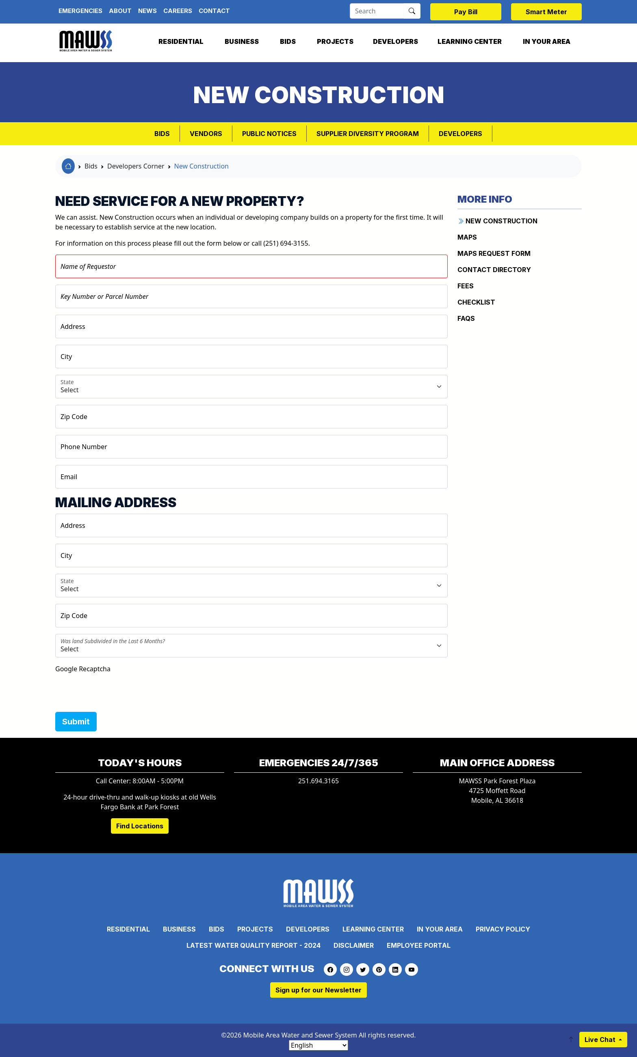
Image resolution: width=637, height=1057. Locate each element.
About (120, 11)
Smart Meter (546, 12)
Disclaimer (354, 945)
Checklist (476, 302)
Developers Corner (136, 166)
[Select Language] (318, 1045)
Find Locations (139, 826)
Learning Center (470, 41)
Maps (467, 237)
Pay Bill (465, 12)
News (147, 11)
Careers (177, 11)
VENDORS (206, 134)
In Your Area (546, 41)
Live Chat (601, 1039)
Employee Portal (419, 945)
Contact (214, 11)
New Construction (201, 166)
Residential (181, 41)
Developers (395, 41)
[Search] (377, 11)
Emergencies (80, 11)
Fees (465, 286)
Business (242, 41)
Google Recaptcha (82, 668)
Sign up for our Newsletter (318, 990)
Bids (288, 41)
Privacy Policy (503, 929)
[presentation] (117, 689)
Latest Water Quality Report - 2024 (253, 945)
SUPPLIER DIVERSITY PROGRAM (367, 134)
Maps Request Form (494, 253)
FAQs (466, 318)
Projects (335, 41)
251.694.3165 (318, 780)
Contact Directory (494, 270)
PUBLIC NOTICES (269, 134)
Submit (76, 721)
